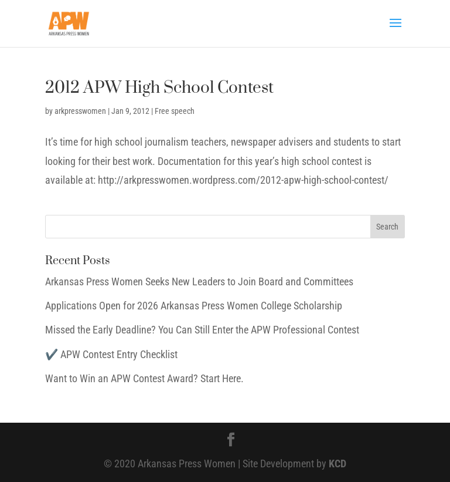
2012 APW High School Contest (159, 87)
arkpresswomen (80, 111)
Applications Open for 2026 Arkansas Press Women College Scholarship (193, 305)
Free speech (175, 111)
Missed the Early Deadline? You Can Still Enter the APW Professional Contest (202, 329)
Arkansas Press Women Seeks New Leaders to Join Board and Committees (199, 281)
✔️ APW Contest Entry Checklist (111, 354)
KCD (337, 463)
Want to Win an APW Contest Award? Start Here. (144, 378)
